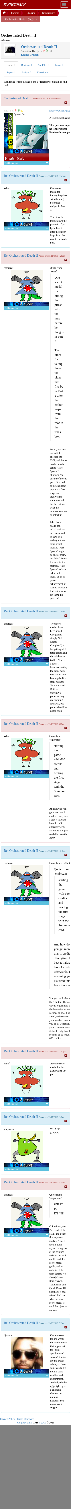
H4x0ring (31, 13)
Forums (15, 13)
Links (59, 65)
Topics (11, 72)
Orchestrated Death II (18, 98)
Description (43, 72)
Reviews (26, 65)
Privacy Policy (7, 1419)
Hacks (11, 65)
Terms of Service (25, 1419)
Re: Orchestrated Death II (21, 176)
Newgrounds (48, 13)
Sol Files (43, 65)
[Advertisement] (30, 26)
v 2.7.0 (42, 1422)
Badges (26, 72)
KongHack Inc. (24, 1422)
